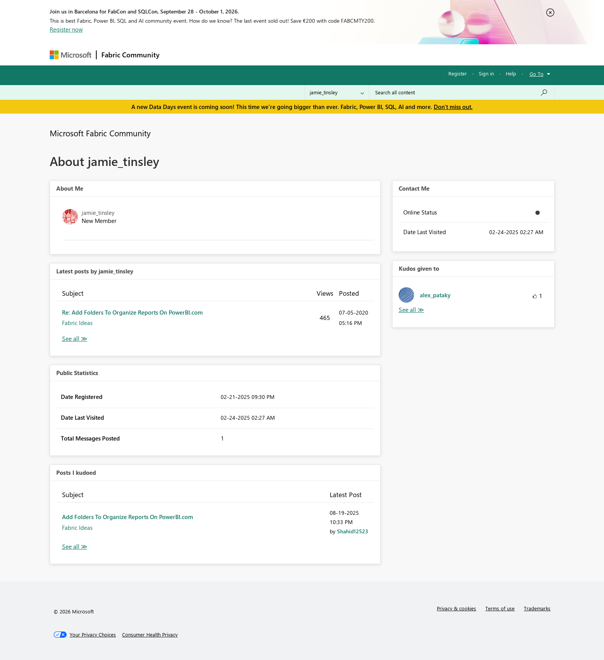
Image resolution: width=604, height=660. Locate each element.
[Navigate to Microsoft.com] (70, 54)
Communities (276, 54)
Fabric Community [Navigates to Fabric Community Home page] (130, 54)
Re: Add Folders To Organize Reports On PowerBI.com (132, 312)
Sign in (486, 73)
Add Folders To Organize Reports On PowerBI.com (127, 517)
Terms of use (500, 608)
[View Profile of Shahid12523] (352, 531)
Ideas (242, 54)
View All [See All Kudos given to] (411, 309)
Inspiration (211, 54)
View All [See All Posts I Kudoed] (74, 546)
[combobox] (462, 92)
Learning (341, 54)
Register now (66, 29)
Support (373, 54)
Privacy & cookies (456, 608)
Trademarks (537, 608)
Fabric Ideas (77, 323)
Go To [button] (537, 73)
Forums (177, 54)
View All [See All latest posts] (74, 338)
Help (511, 73)
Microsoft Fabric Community (100, 132)
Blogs (311, 54)
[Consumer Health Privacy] (150, 635)
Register (457, 73)
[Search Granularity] (337, 92)
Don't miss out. (453, 107)
